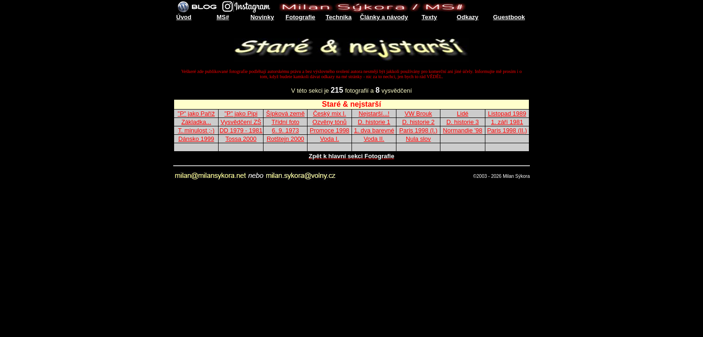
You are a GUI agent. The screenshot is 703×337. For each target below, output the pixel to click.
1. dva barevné (374, 130)
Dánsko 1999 (196, 138)
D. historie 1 (374, 121)
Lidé (463, 113)
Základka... (196, 121)
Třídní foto (285, 121)
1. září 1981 (507, 121)
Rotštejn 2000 (285, 138)
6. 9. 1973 (285, 130)
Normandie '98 (462, 130)
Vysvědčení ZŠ (240, 121)
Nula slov (418, 138)
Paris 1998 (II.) (507, 130)
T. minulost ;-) (196, 130)
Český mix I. (329, 113)
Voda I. (329, 138)
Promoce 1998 (330, 130)
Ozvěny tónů (330, 121)
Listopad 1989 (507, 113)
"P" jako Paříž (196, 113)
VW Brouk (418, 113)
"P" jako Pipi (240, 113)
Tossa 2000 (241, 138)
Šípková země (285, 113)
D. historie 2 (418, 121)
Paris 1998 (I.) (418, 130)
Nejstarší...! (374, 113)
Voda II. (374, 138)
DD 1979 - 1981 (241, 130)
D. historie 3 (463, 121)
